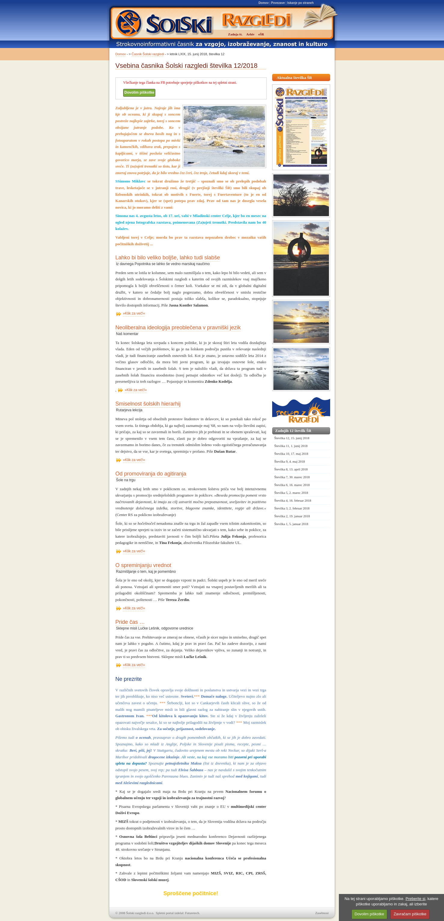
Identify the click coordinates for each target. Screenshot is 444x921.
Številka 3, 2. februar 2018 (291, 508)
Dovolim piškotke (139, 92)
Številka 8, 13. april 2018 (291, 469)
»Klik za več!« (134, 313)
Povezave (278, 3)
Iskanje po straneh (300, 3)
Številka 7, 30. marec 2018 (292, 477)
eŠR (261, 34)
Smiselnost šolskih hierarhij (148, 404)
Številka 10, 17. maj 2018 (291, 453)
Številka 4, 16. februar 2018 (292, 500)
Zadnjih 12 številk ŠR (293, 430)
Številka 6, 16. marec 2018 (292, 485)
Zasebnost (322, 913)
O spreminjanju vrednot (143, 565)
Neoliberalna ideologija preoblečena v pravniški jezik (178, 328)
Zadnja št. (235, 34)
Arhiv (250, 34)
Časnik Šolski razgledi (148, 54)
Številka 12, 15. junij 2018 (291, 438)
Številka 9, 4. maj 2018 (289, 461)
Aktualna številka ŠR (294, 77)
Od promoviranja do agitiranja (150, 474)
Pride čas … (130, 622)
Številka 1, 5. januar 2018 (291, 524)
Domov (263, 3)
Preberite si (415, 898)
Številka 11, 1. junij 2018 (291, 446)
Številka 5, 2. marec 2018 (291, 492)
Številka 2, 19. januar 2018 (292, 516)
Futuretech (192, 913)
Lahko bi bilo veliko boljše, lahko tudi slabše (167, 258)
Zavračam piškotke (410, 914)
